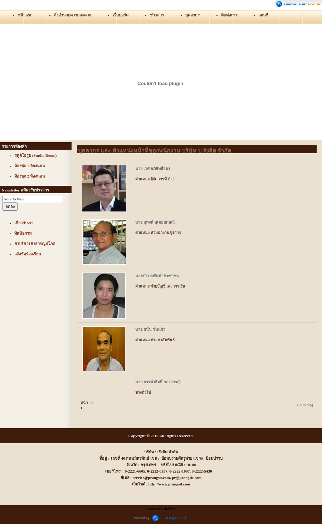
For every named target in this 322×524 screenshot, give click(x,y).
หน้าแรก (25, 15)
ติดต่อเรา (229, 15)
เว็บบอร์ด (120, 15)
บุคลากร (192, 15)
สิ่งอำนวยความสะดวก (72, 15)
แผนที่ (263, 15)
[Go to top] (304, 405)
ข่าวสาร (157, 15)
